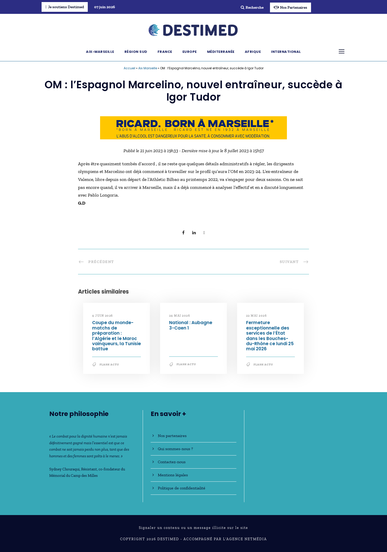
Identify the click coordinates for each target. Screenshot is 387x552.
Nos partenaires (172, 435)
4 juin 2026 (102, 315)
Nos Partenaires (290, 7)
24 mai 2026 (179, 315)
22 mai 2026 (256, 315)
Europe (189, 51)
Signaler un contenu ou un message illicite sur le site (193, 528)
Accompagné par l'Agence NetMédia (225, 539)
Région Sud (135, 51)
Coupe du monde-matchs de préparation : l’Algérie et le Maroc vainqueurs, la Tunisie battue (116, 335)
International (286, 51)
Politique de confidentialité (181, 488)
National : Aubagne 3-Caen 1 (190, 325)
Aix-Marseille (100, 51)
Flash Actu (109, 364)
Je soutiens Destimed (64, 7)
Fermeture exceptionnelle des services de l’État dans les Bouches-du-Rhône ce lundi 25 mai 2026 (270, 335)
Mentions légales (173, 474)
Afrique (253, 51)
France (165, 51)
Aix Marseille (147, 68)
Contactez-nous (172, 461)
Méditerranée (221, 51)
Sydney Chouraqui (64, 469)
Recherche (252, 7)
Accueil (129, 68)
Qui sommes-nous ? (175, 448)
